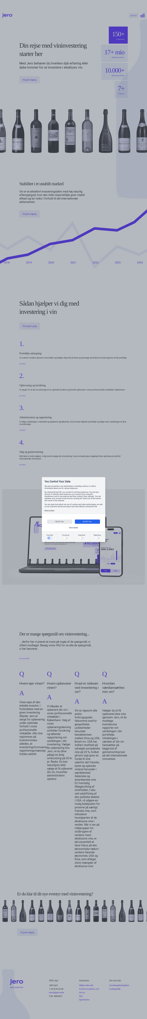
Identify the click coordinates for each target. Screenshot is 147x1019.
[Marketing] (97, 538)
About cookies (49, 510)
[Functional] (65, 538)
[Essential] (49, 538)
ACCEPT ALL (87, 522)
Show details (73, 527)
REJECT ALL (59, 522)
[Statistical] (81, 538)
